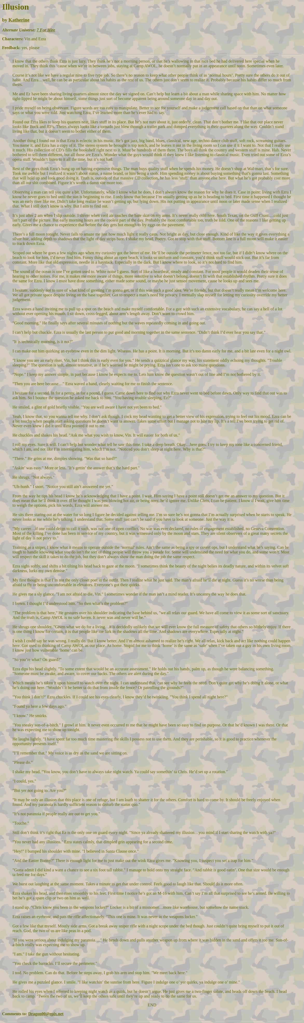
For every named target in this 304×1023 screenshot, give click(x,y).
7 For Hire (46, 30)
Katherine (18, 20)
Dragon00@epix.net (45, 1014)
